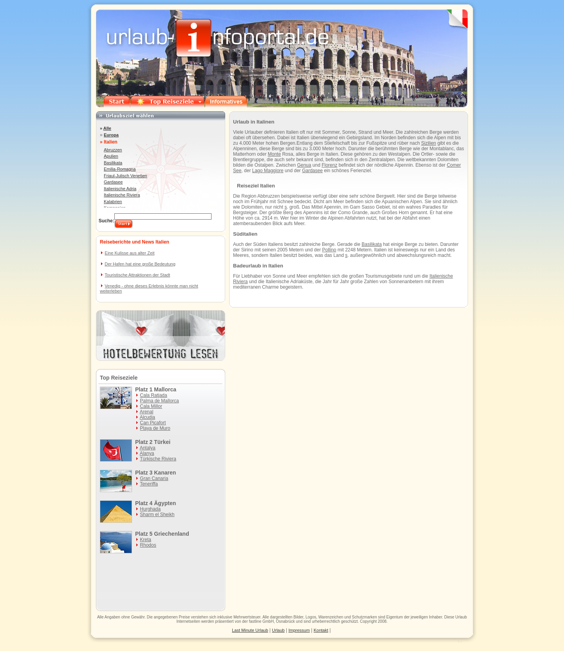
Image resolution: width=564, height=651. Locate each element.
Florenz (329, 165)
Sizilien (428, 143)
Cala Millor (151, 406)
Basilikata (371, 244)
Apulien (111, 156)
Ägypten (165, 503)
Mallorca (165, 389)
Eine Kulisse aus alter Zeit (129, 253)
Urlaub (461, 617)
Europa (111, 135)
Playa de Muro (155, 428)
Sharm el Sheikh (157, 514)
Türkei (162, 442)
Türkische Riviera (158, 459)
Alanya (147, 453)
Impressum (299, 630)
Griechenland (171, 534)
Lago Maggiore (268, 170)
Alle (107, 128)
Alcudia (147, 417)
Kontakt (321, 630)
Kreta (145, 539)
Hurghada (150, 509)
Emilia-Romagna (120, 169)
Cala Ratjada (153, 395)
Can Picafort (153, 423)
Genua (304, 165)
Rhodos (148, 545)
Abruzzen (113, 149)
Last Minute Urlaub (250, 630)
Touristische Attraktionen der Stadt (137, 275)
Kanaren (165, 472)
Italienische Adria (120, 188)
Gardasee (312, 170)
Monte (274, 154)
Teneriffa (149, 484)
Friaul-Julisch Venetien (125, 175)
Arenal (147, 412)
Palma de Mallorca (159, 401)
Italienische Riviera (122, 195)
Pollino (329, 250)
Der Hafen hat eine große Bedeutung (140, 264)
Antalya (147, 448)
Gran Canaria (154, 478)
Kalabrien (113, 201)
